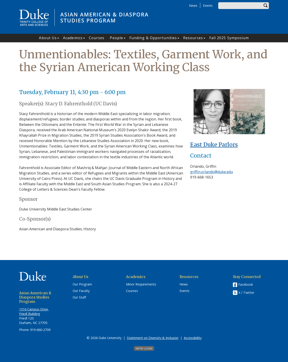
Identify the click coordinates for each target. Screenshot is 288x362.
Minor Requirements (141, 284)
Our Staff (79, 297)
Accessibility (193, 338)
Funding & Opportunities (153, 37)
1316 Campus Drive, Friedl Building (34, 311)
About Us (48, 37)
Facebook (245, 284)
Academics (73, 37)
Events (208, 5)
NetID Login (144, 348)
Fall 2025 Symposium (229, 37)
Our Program (82, 284)
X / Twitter (246, 293)
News (193, 5)
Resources (193, 37)
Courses (97, 37)
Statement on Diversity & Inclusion (152, 338)
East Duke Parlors (214, 144)
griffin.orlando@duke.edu (211, 171)
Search (265, 5)
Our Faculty (81, 291)
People (116, 37)
